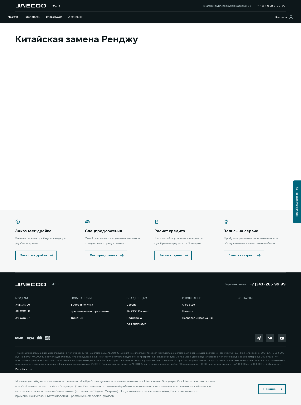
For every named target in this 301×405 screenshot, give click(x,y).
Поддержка (134, 318)
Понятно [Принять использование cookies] (269, 389)
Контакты (245, 298)
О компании (75, 17)
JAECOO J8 (22, 311)
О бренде (188, 304)
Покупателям (32, 17)
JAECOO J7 (22, 318)
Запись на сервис (241, 255)
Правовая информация (197, 318)
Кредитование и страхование (90, 311)
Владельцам (54, 17)
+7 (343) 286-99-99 (268, 284)
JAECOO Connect (138, 311)
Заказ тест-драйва (33, 255)
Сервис (131, 304)
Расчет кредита (170, 255)
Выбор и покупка (82, 304)
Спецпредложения (103, 255)
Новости (187, 311)
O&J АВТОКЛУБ (136, 324)
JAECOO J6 (22, 304)
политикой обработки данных (89, 381)
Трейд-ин (77, 318)
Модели (13, 17)
